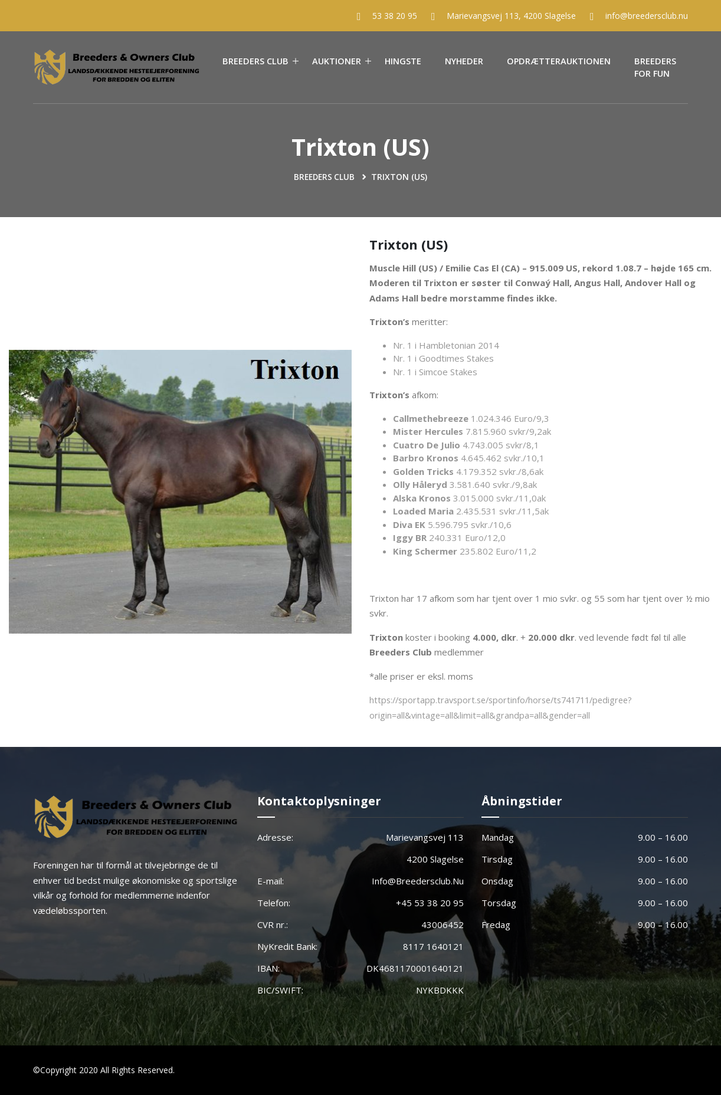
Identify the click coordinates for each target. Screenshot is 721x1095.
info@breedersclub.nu (646, 15)
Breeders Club (255, 61)
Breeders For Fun (655, 67)
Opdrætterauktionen (559, 61)
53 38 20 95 (394, 15)
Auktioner (336, 61)
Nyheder (464, 61)
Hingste (403, 61)
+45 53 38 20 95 (430, 903)
